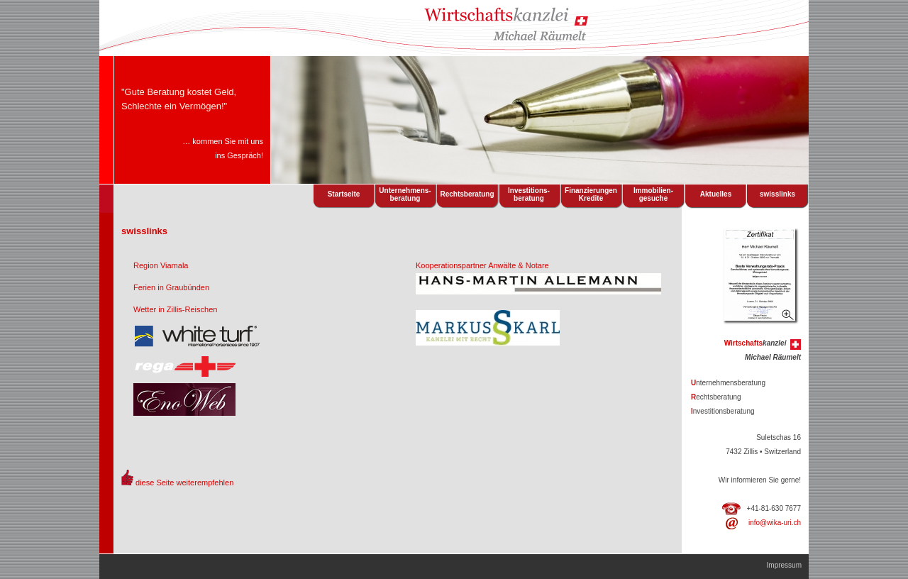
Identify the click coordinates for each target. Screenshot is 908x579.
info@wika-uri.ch (774, 522)
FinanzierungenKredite (591, 194)
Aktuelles (715, 194)
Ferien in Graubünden (171, 287)
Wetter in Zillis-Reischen (175, 309)
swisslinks (777, 194)
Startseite (344, 194)
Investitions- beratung (529, 194)
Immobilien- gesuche (653, 194)
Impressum (784, 565)
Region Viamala (160, 265)
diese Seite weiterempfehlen (184, 482)
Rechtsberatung (467, 194)
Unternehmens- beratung (405, 194)
